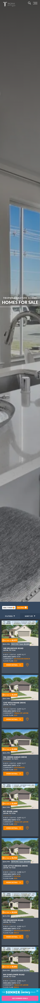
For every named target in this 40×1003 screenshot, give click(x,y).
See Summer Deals (20, 998)
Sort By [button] (29, 616)
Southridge (19, 767)
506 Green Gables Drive (15, 758)
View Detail (12, 665)
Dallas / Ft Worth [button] (7, 607)
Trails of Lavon (21, 713)
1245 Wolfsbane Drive (14, 704)
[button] (22, 607)
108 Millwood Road (13, 649)
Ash (15, 661)
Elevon (17, 876)
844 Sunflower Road (14, 976)
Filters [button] (9, 616)
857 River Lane (10, 813)
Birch (16, 933)
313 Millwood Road (13, 921)
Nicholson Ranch (22, 659)
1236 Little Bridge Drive (15, 867)
